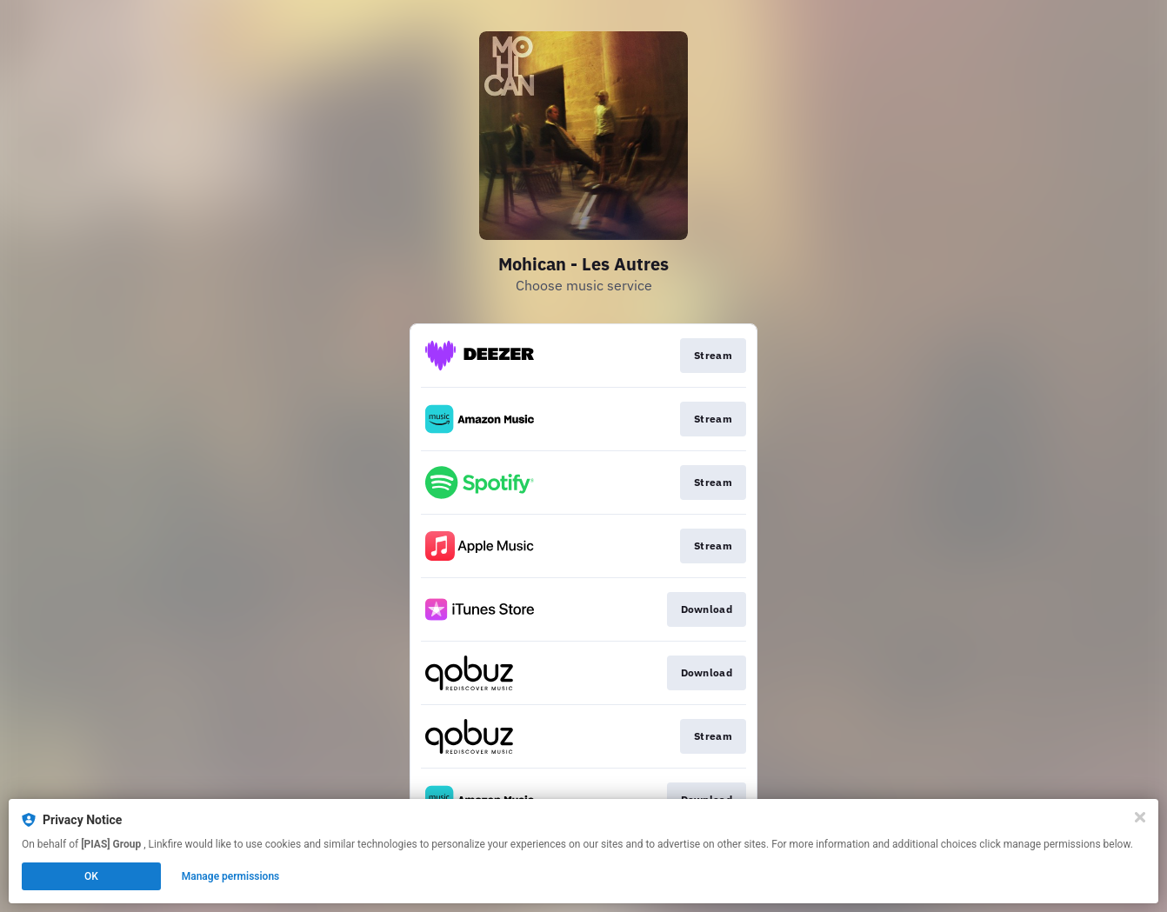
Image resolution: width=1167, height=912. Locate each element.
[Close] (1140, 817)
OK (91, 876)
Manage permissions (231, 876)
